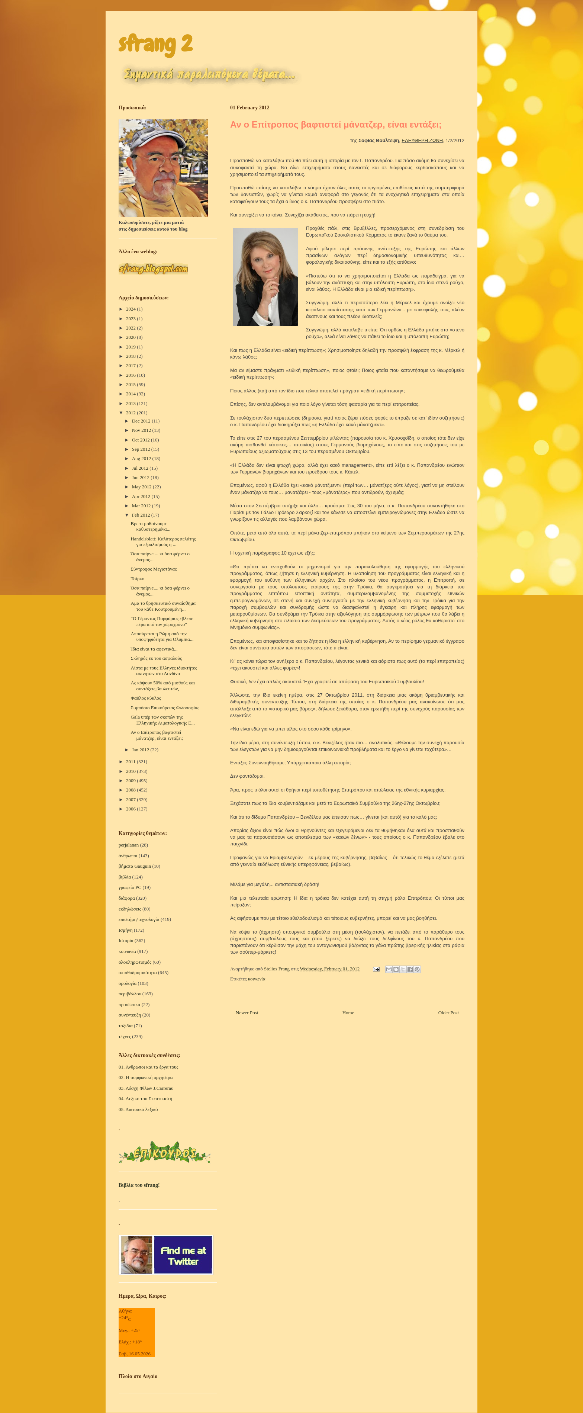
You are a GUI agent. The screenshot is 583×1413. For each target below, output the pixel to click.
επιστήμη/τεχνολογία (139, 919)
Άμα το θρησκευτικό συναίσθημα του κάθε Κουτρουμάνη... (163, 606)
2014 (131, 393)
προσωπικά (129, 1004)
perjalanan (129, 845)
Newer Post (247, 1012)
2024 (131, 309)
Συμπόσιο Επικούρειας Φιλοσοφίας (165, 707)
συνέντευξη (130, 1015)
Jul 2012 (141, 468)
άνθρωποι (128, 855)
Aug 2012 (142, 458)
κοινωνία (256, 979)
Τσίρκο (137, 578)
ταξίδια (126, 1025)
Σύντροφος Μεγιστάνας (154, 569)
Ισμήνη (126, 930)
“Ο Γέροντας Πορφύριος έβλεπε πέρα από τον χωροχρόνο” (162, 621)
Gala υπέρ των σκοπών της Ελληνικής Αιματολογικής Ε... (163, 720)
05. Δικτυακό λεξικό (138, 1109)
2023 (131, 318)
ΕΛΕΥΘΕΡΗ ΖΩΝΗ (422, 140)
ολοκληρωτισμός (135, 962)
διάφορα (127, 898)
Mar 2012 (142, 505)
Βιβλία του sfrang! (139, 1185)
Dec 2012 (142, 421)
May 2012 (142, 486)
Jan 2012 (141, 749)
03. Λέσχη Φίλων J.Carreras (146, 1088)
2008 (131, 790)
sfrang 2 (155, 43)
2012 (131, 412)
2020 (131, 337)
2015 (131, 384)
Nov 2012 (142, 430)
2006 (131, 809)
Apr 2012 (142, 496)
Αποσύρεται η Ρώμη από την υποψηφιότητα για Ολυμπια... (162, 636)
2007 (131, 799)
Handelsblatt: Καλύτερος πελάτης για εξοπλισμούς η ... (163, 541)
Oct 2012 (141, 440)
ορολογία (127, 983)
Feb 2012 (141, 515)
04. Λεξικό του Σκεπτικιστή (145, 1098)
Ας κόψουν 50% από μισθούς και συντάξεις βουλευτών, (163, 685)
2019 (131, 347)
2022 (131, 328)
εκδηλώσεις (130, 909)
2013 (131, 403)
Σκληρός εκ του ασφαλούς (156, 658)
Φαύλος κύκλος (146, 698)
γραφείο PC (130, 887)
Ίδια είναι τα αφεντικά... (154, 649)
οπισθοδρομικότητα (138, 972)
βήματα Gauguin (135, 866)
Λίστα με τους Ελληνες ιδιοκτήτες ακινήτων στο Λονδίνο (164, 671)
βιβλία (125, 877)
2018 (131, 356)
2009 (131, 780)
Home (348, 1012)
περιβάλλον (130, 993)
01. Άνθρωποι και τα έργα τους (148, 1067)
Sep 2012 (141, 449)
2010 (131, 771)
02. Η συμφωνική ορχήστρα (146, 1077)
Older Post (448, 1012)
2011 (131, 761)
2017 (131, 365)
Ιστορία (126, 940)
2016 (131, 375)
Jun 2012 (141, 477)
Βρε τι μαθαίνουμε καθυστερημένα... (150, 526)
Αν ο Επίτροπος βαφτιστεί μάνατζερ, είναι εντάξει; (157, 735)
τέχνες (125, 1036)
